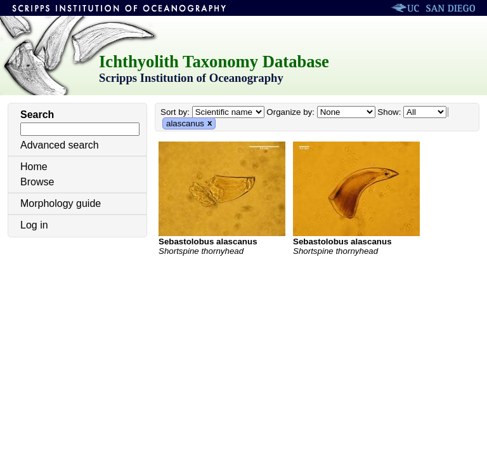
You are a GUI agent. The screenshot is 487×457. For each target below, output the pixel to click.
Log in (34, 225)
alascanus (185, 123)
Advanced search (59, 145)
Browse (37, 181)
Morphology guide (60, 203)
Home (34, 166)
